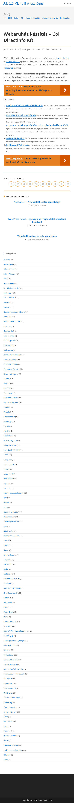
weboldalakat (63, 58)
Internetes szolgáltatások (13, 493)
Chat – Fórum (9, 336)
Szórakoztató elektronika (13, 669)
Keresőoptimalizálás (11, 521)
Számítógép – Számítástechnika (16, 631)
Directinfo (11, 49)
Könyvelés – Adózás (11, 536)
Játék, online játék (11, 512)
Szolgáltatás (8, 655)
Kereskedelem (9, 517)
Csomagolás (8, 345)
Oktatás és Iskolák (11, 593)
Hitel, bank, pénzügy (12, 450)
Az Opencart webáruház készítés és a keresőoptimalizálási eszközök (37, 125)
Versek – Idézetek (10, 736)
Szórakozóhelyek (10, 664)
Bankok (7, 307)
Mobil (6, 569)
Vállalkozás (8, 721)
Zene (6, 759)
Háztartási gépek (10, 440)
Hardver (7, 431)
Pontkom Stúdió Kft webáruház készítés (24, 105)
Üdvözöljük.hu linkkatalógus (23, 3)
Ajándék (7, 259)
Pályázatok (8, 602)
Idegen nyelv (9, 474)
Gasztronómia (9, 417)
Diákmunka (8, 350)
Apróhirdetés (9, 283)
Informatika (8, 478)
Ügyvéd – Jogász (10, 707)
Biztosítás (7, 317)
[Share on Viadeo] (61, 184)
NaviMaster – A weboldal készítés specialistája (37, 201)
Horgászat (8, 459)
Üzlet (6, 717)
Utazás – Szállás (10, 712)
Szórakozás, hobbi (11, 659)
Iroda (6, 507)
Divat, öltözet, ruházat (12, 355)
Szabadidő (8, 626)
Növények (7, 583)
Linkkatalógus (9, 555)
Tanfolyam (8, 678)
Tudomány (8, 702)
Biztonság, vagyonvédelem (14, 312)
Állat (5, 278)
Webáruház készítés (15, 138)
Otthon (6, 597)
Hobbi (6, 455)
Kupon (6, 550)
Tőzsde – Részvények (12, 697)
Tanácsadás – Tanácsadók (14, 674)
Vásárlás (7, 731)
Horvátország (9, 464)
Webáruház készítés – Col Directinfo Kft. (57, 18)
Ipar (5, 498)
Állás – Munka (9, 274)
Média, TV (7, 564)
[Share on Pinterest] (23, 184)
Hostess (7, 469)
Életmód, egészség (11, 369)
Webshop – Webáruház (13, 750)
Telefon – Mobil (10, 688)
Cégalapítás (8, 331)
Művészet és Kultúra (12, 579)
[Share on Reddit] (49, 184)
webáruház (9, 68)
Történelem (8, 693)
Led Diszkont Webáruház (17, 145)
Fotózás (7, 412)
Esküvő (6, 378)
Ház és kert (8, 436)
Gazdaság (7, 421)
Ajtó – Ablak (8, 264)
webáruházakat (13, 61)
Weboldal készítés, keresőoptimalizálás (37, 236)
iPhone (6, 502)
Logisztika (7, 559)
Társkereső (8, 683)
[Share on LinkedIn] (30, 184)
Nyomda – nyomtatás (12, 588)
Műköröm (7, 574)
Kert (5, 526)
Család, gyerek (9, 340)
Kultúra (6, 545)
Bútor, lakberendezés (12, 321)
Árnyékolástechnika (11, 288)
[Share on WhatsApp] (67, 184)
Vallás (6, 726)
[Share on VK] (42, 184)
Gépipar (7, 426)
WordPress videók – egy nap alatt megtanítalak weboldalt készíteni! (37, 220)
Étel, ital (7, 383)
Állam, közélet (9, 269)
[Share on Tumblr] (55, 184)
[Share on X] (11, 184)
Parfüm (7, 607)
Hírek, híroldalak (10, 445)
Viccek (6, 740)
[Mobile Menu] (67, 3)
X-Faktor (7, 755)
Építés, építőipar (10, 374)
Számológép (8, 636)
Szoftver (7, 650)
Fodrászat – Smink (11, 398)
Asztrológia (8, 293)
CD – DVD (7, 326)
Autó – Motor (9, 298)
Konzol (6, 540)
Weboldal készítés (54, 49)
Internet (7, 488)
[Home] (4, 18)
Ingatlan (7, 483)
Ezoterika (7, 388)
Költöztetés (8, 531)
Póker (6, 617)
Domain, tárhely (10, 359)
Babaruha (7, 302)
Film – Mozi (8, 393)
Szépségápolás (9, 645)
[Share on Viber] (36, 184)
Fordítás (7, 407)
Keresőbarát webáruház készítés (21, 115)
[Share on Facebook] (17, 184)
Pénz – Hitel (8, 612)
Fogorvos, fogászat (11, 402)
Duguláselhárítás (10, 364)
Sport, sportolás (10, 621)
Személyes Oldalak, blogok (14, 640)
